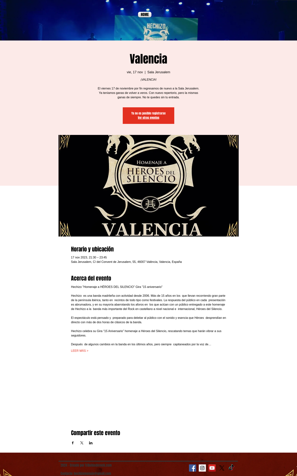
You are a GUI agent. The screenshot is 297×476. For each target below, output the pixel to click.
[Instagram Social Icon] (202, 468)
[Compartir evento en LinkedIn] (91, 442)
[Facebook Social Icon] (192, 468)
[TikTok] (231, 468)
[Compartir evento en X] (82, 442)
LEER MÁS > (80, 350)
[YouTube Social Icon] (212, 468)
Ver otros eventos (148, 118)
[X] (221, 468)
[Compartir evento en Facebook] (73, 442)
